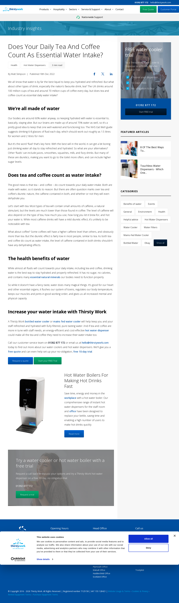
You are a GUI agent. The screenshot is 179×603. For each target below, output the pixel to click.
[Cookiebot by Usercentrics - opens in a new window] (18, 597)
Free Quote (148, 9)
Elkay (147, 242)
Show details (43, 597)
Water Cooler (130, 227)
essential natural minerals (45, 277)
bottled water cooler (37, 321)
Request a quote (20, 360)
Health (14, 65)
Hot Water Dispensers (35, 65)
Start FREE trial (146, 111)
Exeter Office (99, 563)
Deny (148, 586)
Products (44, 9)
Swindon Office (100, 556)
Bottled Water (130, 242)
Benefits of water (132, 203)
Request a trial (27, 494)
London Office (99, 553)
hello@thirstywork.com (160, 2)
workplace (70, 397)
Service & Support (90, 9)
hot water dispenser (97, 330)
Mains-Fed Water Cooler (136, 235)
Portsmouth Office (101, 560)
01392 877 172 (141, 2)
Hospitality (59, 9)
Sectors (73, 9)
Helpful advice (130, 219)
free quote (14, 351)
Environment (145, 211)
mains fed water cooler (67, 321)
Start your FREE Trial (47, 360)
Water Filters (150, 227)
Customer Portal (168, 9)
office (72, 411)
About (108, 9)
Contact (120, 9)
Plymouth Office (100, 566)
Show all (160, 242)
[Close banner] (175, 574)
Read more (74, 433)
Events (151, 203)
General (127, 211)
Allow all (148, 577)
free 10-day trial (82, 351)
